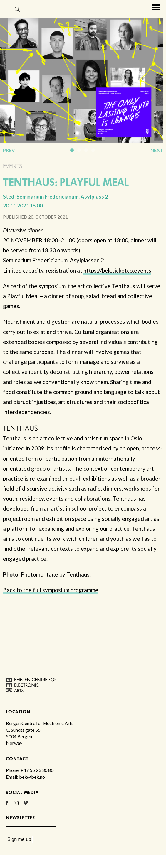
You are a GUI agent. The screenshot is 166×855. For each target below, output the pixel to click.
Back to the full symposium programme (50, 590)
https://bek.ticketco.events (117, 270)
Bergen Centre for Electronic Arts (6, 20)
